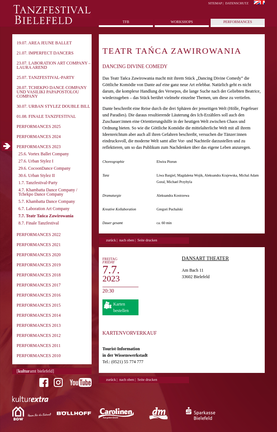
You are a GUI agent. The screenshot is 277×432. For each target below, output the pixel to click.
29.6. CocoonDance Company (44, 168)
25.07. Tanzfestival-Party (45, 77)
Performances (237, 22)
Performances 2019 (39, 264)
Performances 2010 (39, 355)
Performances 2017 (39, 285)
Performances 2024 (39, 136)
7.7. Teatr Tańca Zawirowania (46, 215)
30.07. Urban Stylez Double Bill (53, 106)
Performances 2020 (39, 254)
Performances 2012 (39, 335)
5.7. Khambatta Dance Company (46, 201)
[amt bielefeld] (35, 371)
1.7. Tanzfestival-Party (38, 182)
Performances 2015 (39, 305)
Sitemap (215, 3)
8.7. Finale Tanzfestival (38, 223)
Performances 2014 (39, 315)
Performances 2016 (39, 295)
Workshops (182, 22)
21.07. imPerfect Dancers (45, 52)
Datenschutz (237, 3)
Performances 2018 (39, 274)
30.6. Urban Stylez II (36, 175)
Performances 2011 (39, 345)
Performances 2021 (39, 244)
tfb (126, 22)
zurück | (112, 240)
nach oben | (127, 240)
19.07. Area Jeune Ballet (44, 42)
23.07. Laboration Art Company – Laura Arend (54, 65)
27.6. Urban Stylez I (35, 161)
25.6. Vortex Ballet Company (43, 153)
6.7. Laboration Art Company (44, 208)
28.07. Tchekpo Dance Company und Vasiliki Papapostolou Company (52, 92)
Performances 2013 (39, 325)
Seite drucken (147, 240)
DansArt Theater (205, 258)
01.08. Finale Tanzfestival (46, 116)
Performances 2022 (39, 234)
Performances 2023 (39, 146)
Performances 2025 (39, 126)
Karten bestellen (121, 307)
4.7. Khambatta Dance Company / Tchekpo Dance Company (47, 192)
